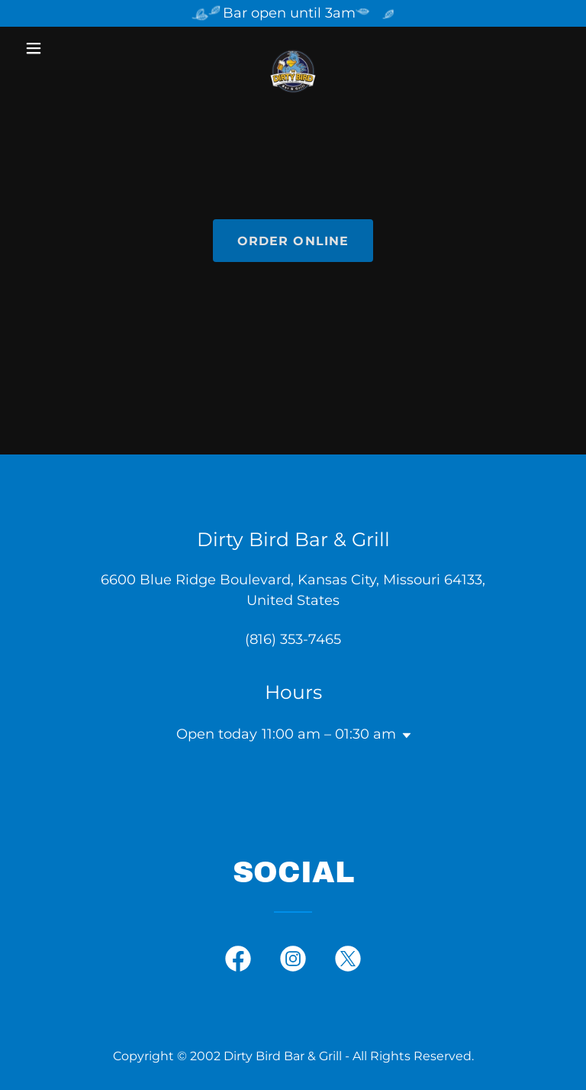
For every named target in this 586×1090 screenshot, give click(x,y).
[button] (59, 48)
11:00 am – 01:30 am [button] (329, 734)
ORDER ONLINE (293, 241)
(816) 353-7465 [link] (293, 639)
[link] (293, 48)
